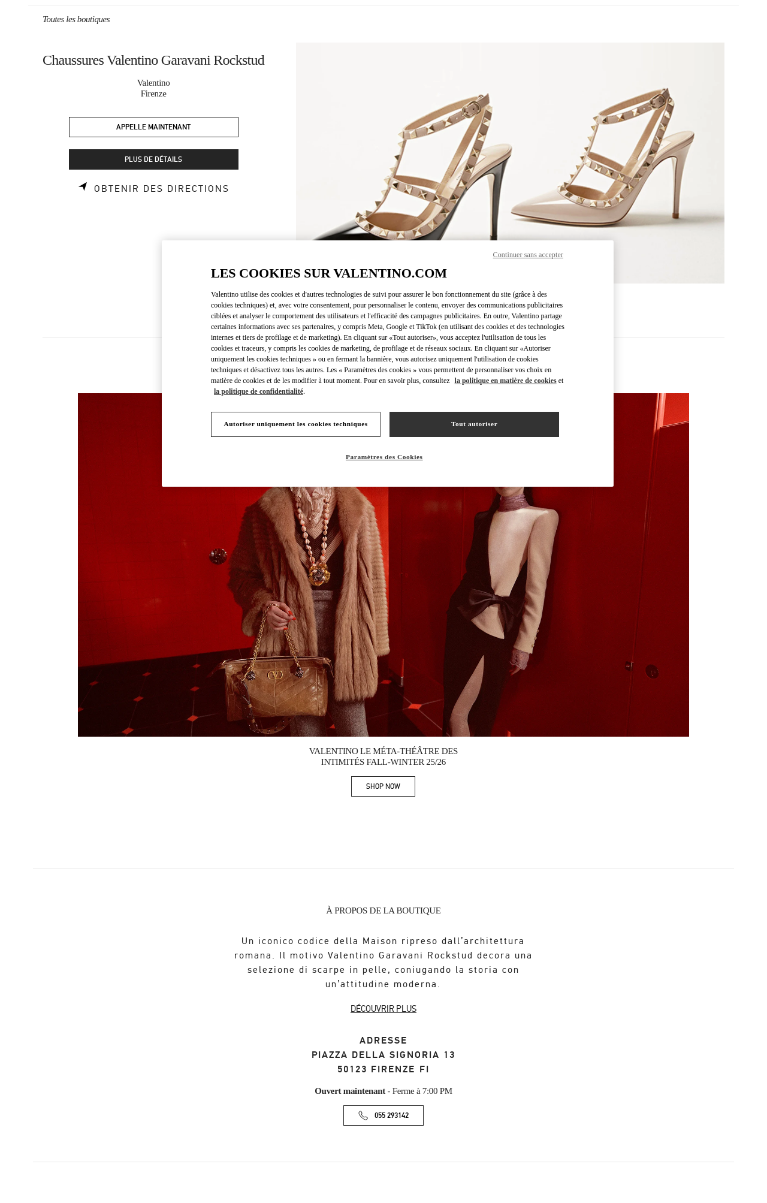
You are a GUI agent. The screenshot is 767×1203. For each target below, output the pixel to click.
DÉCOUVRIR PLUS (383, 1008)
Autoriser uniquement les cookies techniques (295, 423)
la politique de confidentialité (258, 391)
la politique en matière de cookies (506, 380)
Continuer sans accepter (528, 255)
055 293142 (392, 1115)
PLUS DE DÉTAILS (153, 159)
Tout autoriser (474, 423)
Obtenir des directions (162, 189)
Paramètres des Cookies (384, 456)
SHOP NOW (390, 788)
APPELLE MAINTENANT (153, 127)
